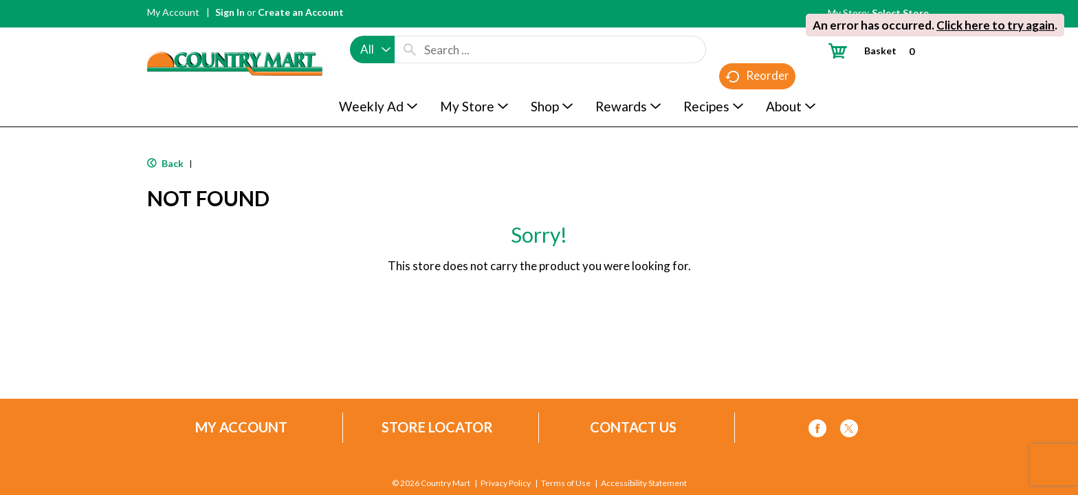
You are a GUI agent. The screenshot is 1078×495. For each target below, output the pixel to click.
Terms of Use (566, 483)
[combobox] (372, 49)
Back (165, 163)
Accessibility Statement (644, 483)
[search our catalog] (410, 49)
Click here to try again (995, 25)
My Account (173, 12)
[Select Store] (901, 13)
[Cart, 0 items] (877, 50)
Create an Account (301, 12)
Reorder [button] (757, 76)
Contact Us (633, 427)
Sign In (230, 12)
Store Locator (437, 427)
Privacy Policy (506, 483)
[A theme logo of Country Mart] (234, 38)
